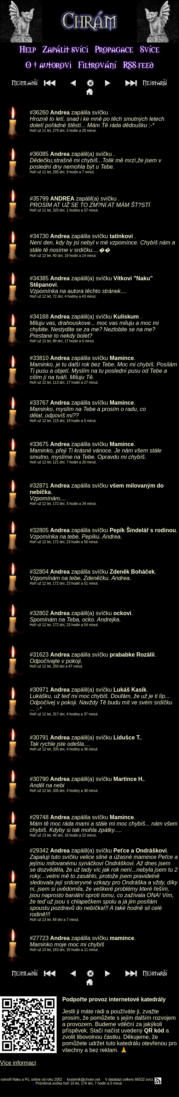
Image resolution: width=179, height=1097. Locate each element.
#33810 (39, 358)
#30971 (39, 690)
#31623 (39, 655)
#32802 (39, 613)
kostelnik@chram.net (83, 1079)
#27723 (39, 938)
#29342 (39, 851)
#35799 (39, 199)
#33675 (39, 444)
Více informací (18, 1063)
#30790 (39, 779)
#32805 (39, 530)
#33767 (39, 403)
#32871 (39, 486)
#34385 (39, 278)
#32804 (39, 572)
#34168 (39, 317)
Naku (17, 1079)
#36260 (39, 112)
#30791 (39, 738)
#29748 (39, 817)
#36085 (39, 154)
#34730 (39, 236)
